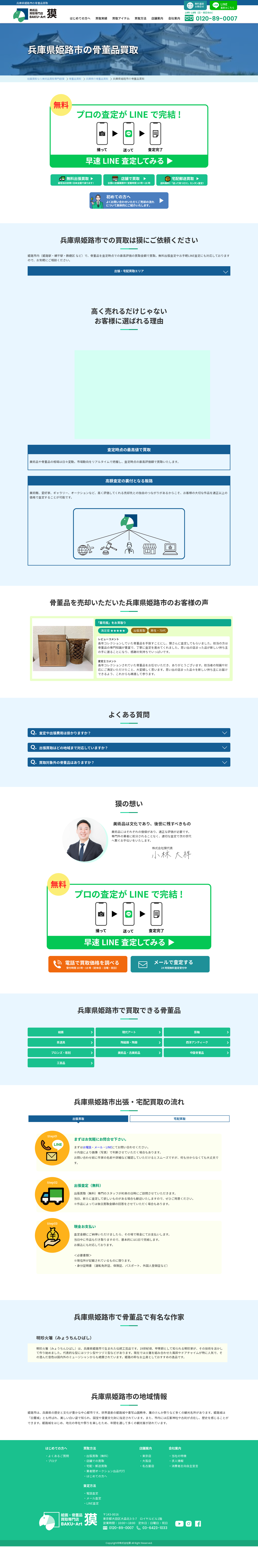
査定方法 (89, 1486)
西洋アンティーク (197, 1042)
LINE (110, 1148)
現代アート (129, 1032)
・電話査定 (90, 1494)
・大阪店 (145, 1461)
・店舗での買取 (93, 1461)
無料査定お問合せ (195, 4)
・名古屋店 (146, 1466)
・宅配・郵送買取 (95, 1466)
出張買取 (78, 1119)
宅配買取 (180, 1119)
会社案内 (175, 1449)
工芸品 (60, 1063)
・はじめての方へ (95, 1477)
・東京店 (145, 1456)
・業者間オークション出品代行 (104, 1472)
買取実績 (101, 17)
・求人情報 (176, 1461)
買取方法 (89, 1449)
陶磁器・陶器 (129, 1042)
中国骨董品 (197, 1053)
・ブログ (51, 1461)
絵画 (61, 1032)
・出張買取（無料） (96, 1456)
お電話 (87, 1148)
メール (99, 1148)
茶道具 (60, 1042)
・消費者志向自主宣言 (183, 1466)
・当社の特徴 (177, 1456)
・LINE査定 (91, 1504)
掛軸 (197, 1032)
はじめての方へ (56, 1449)
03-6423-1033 (152, 1528)
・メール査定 (92, 1499)
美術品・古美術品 (129, 1053)
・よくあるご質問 (57, 1456)
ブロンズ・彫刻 (61, 1053)
